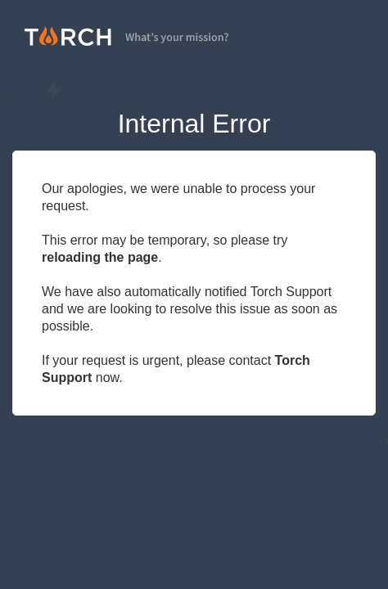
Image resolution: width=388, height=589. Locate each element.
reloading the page (100, 257)
